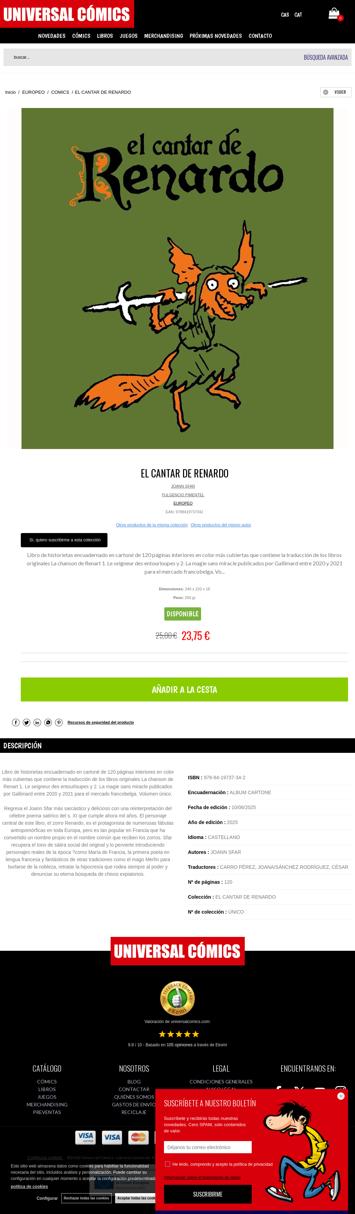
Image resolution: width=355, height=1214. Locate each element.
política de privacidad (253, 1164)
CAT (298, 14)
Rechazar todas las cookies (86, 1198)
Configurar (47, 1198)
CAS (285, 14)
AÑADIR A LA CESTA (184, 689)
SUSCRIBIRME (207, 1194)
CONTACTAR (134, 1089)
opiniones (180, 1044)
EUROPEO (182, 503)
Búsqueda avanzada (326, 57)
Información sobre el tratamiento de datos (202, 1177)
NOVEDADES (52, 35)
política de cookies (29, 1186)
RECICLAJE (134, 1112)
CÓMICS (81, 35)
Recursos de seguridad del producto (101, 722)
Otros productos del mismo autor (221, 525)
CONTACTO (260, 35)
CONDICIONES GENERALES (221, 1081)
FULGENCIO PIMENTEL (183, 495)
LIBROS (105, 35)
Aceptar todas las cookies (139, 1198)
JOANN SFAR (183, 486)
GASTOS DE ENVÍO (134, 1104)
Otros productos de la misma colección (152, 525)
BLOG (134, 1081)
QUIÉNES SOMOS (134, 1097)
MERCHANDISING (163, 35)
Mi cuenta (314, 14)
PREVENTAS (47, 1112)
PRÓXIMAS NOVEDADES (216, 35)
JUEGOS (129, 35)
